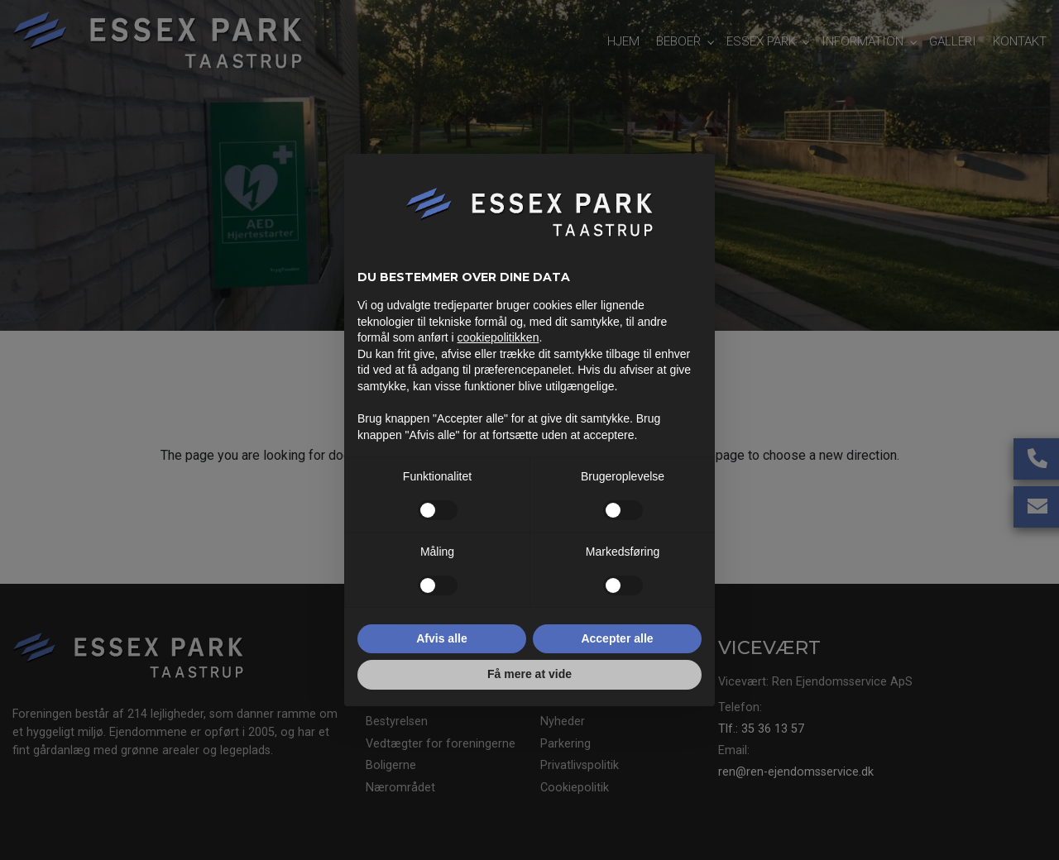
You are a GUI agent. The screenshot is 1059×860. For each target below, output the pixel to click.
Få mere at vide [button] (529, 674)
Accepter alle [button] (617, 638)
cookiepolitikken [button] (498, 337)
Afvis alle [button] (441, 638)
